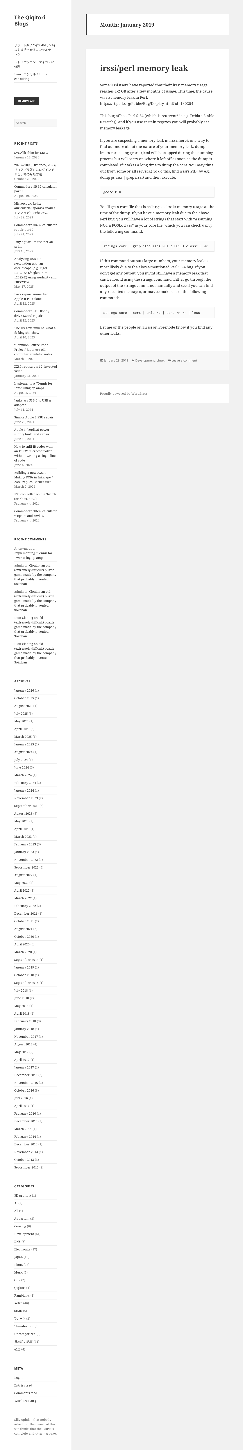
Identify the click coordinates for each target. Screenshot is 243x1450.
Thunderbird (24, 1326)
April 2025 (22, 729)
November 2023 (26, 798)
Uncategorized (25, 1334)
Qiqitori (19, 1288)
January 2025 (24, 744)
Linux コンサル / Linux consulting (30, 76)
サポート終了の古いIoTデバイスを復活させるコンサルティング (35, 49)
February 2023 (25, 844)
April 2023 (22, 829)
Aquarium (21, 1218)
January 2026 (24, 690)
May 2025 (21, 721)
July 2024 (21, 760)
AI (16, 1203)
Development (24, 1234)
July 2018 (21, 990)
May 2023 (21, 821)
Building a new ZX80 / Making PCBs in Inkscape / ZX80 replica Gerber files (33, 477)
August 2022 (23, 875)
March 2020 (23, 952)
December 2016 (26, 1075)
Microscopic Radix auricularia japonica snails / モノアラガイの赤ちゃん (34, 208)
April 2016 (22, 1106)
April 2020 (22, 944)
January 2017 (24, 1067)
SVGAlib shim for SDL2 (31, 153)
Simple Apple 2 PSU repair (34, 417)
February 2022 (25, 906)
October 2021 (24, 921)
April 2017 (22, 1060)
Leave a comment (184, 360)
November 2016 (26, 1083)
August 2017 (23, 1044)
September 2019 (26, 960)
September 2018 (26, 983)
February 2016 (25, 1113)
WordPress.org (25, 1401)
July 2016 (21, 1098)
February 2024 (25, 783)
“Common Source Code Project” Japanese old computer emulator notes (33, 349)
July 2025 (21, 713)
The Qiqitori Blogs (29, 20)
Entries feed (23, 1385)
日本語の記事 (23, 1341)
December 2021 (26, 913)
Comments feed (25, 1393)
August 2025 (23, 706)
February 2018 (25, 1021)
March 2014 (23, 1129)
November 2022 (26, 860)
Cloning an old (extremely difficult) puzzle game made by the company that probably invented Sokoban (35, 574)
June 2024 (21, 767)
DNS (17, 1241)
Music (18, 1272)
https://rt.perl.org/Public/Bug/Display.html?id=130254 (146, 103)
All (16, 1211)
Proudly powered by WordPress (123, 393)
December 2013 (26, 1144)
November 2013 (26, 1152)
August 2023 (23, 813)
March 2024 (23, 775)
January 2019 (24, 967)
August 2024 (23, 752)
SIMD (18, 1311)
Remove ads (26, 101)
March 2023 (23, 836)
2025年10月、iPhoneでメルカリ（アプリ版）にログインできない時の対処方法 (35, 169)
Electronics (22, 1249)
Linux (18, 1265)
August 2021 (23, 929)
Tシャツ (19, 1318)
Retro (18, 1303)
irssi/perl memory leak (144, 68)
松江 (17, 1349)
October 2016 (24, 1090)
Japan (18, 1257)
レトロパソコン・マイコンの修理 (34, 64)
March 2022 (23, 898)
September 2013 (26, 1167)
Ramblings (22, 1295)
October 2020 (24, 936)
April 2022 (22, 890)
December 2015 (26, 1121)
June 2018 (21, 998)
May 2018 (21, 1006)
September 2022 (26, 867)
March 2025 (23, 736)
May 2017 (21, 1052)
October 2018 (24, 975)
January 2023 (24, 852)
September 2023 (26, 806)
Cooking (20, 1226)
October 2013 (24, 1159)
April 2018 (22, 1013)
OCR (17, 1280)
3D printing (22, 1195)
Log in (18, 1378)
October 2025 (24, 698)
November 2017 (26, 1036)
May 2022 (21, 883)
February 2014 (25, 1136)
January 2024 (24, 790)
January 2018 (24, 1029)
